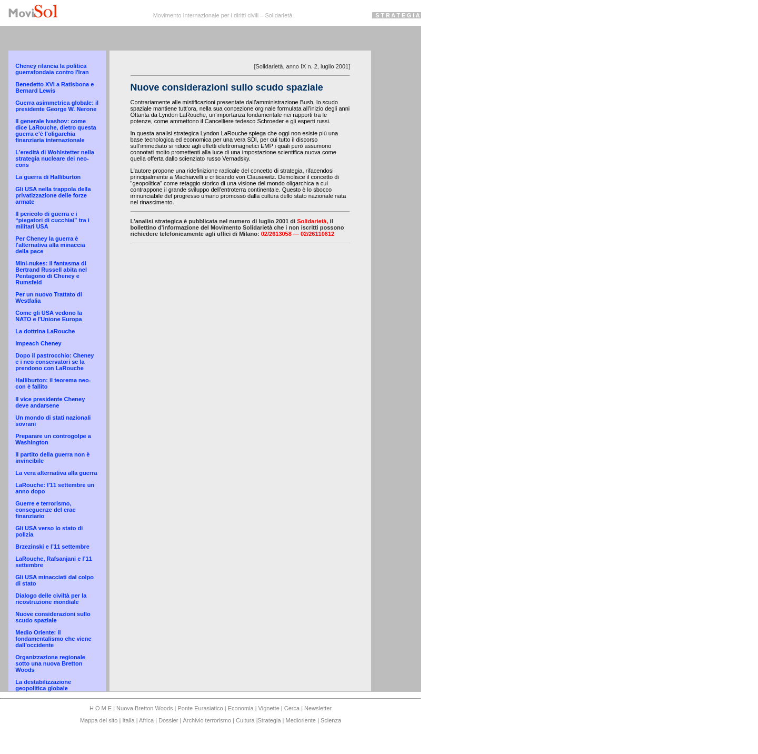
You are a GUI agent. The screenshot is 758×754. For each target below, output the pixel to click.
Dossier (168, 720)
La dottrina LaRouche (45, 331)
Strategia (269, 720)
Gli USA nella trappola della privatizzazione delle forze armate (53, 195)
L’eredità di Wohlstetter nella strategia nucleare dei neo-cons (54, 158)
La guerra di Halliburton (48, 177)
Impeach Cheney (38, 343)
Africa (147, 720)
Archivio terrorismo (207, 720)
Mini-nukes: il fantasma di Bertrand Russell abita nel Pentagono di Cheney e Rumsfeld (51, 272)
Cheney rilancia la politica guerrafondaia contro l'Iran (52, 69)
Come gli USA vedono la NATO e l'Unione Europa (48, 316)
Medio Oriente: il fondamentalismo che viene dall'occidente (53, 638)
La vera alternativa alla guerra (56, 473)
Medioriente (302, 720)
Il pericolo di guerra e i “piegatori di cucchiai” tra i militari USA (52, 220)
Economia (241, 708)
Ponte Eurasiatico (200, 708)
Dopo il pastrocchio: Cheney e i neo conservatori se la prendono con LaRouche (54, 361)
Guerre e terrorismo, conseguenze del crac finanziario (45, 509)
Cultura (246, 720)
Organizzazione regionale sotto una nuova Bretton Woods (50, 663)
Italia (128, 720)
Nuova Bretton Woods (145, 708)
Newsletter (318, 708)
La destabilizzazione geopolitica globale (43, 685)
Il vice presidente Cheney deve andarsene (50, 402)
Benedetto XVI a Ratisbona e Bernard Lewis (54, 87)
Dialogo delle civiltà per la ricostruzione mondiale (50, 598)
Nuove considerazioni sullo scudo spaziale (52, 617)
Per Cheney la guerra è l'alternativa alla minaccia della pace (50, 244)
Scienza (331, 720)
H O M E (101, 708)
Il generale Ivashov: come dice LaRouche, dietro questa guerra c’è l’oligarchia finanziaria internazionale (55, 130)
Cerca (292, 708)
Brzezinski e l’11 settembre (52, 546)
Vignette (269, 708)
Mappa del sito (99, 720)
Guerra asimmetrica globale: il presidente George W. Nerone (56, 106)
